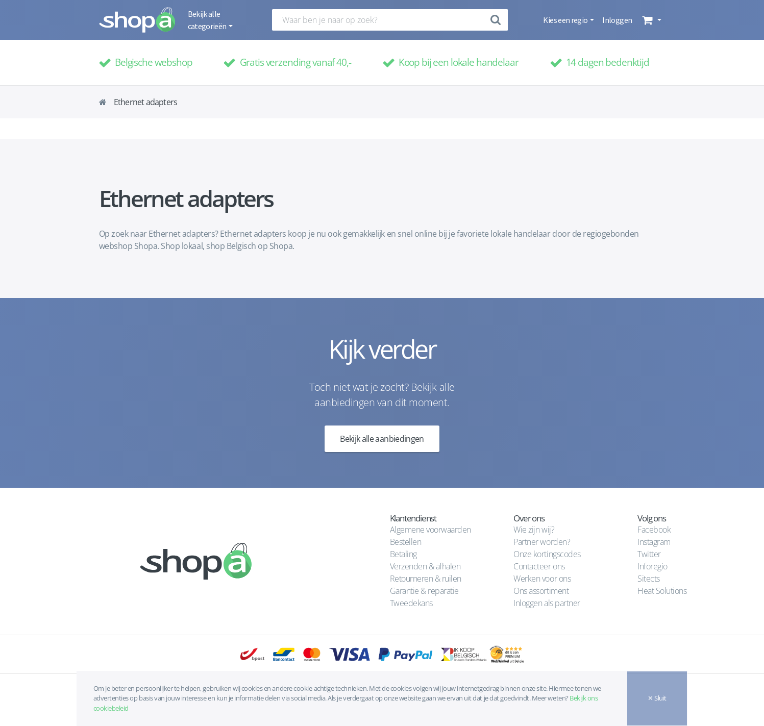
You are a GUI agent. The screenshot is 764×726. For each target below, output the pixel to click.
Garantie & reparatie (424, 590)
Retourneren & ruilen (425, 578)
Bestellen (406, 541)
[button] (650, 20)
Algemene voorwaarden (430, 529)
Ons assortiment (541, 590)
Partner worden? (541, 541)
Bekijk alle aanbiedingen (382, 438)
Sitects (649, 578)
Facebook (654, 529)
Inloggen (617, 20)
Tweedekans (411, 603)
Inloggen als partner (546, 603)
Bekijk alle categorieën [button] (208, 20)
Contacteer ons (538, 566)
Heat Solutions (662, 590)
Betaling (403, 554)
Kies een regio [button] (565, 20)
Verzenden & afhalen (425, 566)
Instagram (654, 541)
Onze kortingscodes (546, 554)
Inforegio (653, 566)
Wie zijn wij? (533, 529)
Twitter (649, 554)
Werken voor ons (542, 578)
